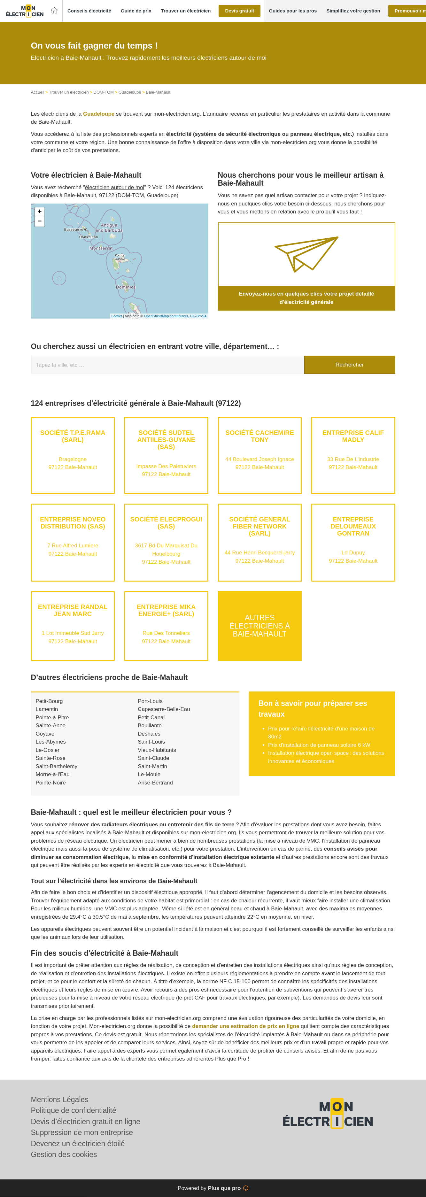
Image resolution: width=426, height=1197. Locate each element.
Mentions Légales (60, 1099)
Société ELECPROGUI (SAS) (166, 523)
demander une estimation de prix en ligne (245, 1026)
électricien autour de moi (114, 187)
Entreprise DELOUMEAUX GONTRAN (353, 526)
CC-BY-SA (198, 316)
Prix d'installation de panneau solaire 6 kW (319, 745)
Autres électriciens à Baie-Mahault (259, 626)
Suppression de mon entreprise (82, 1132)
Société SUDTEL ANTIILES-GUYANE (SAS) (166, 439)
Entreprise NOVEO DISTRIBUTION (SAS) (73, 523)
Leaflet (117, 316)
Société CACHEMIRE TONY (260, 436)
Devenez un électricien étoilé (78, 1143)
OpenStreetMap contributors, (167, 316)
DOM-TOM (104, 92)
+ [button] (39, 212)
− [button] (39, 222)
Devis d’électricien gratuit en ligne (86, 1121)
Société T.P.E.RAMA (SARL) (72, 436)
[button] (89, 11)
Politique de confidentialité (73, 1110)
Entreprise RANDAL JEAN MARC (73, 610)
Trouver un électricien (69, 92)
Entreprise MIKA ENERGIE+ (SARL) (166, 610)
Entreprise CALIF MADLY (353, 436)
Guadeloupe (130, 92)
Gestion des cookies (64, 1154)
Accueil (37, 92)
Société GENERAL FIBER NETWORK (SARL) (259, 526)
